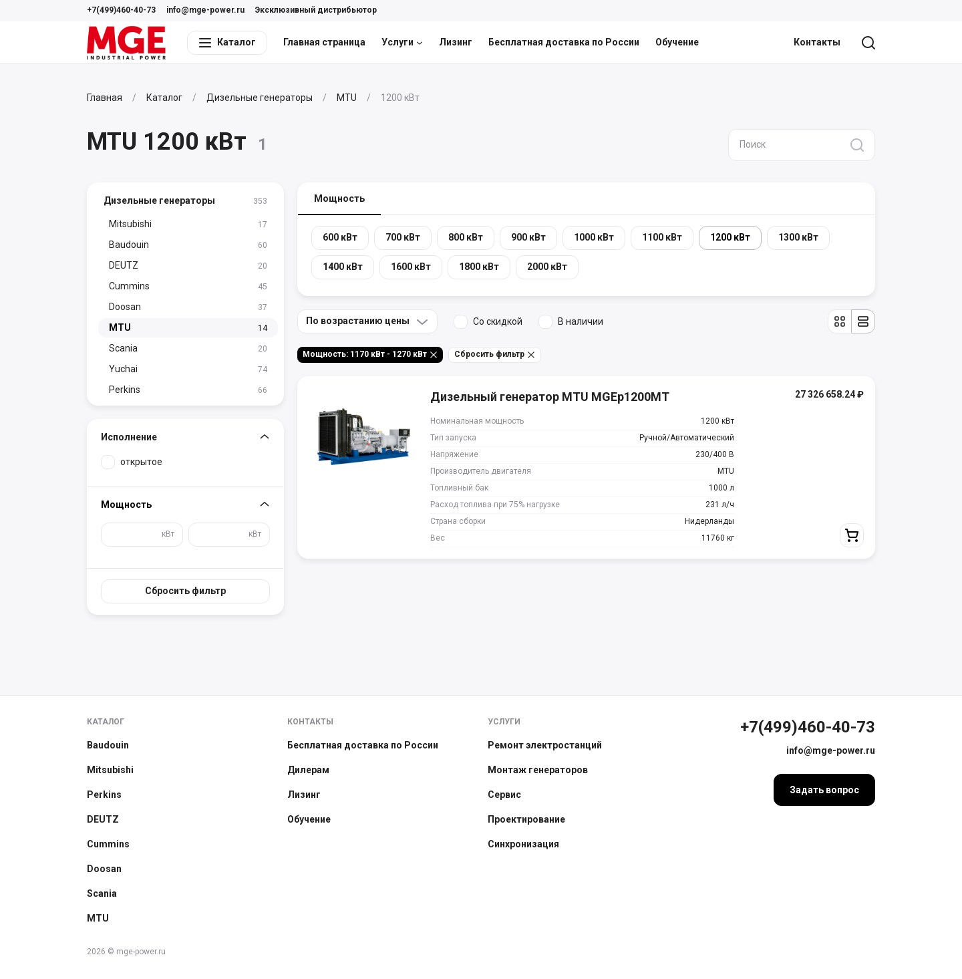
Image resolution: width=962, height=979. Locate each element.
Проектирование (526, 819)
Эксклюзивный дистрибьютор (316, 10)
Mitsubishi (110, 769)
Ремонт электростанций (545, 745)
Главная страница (324, 42)
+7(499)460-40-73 (121, 10)
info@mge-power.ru (205, 10)
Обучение (677, 42)
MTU (98, 918)
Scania (102, 893)
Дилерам (308, 769)
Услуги (402, 42)
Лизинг (455, 42)
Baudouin (108, 745)
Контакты (817, 42)
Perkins (104, 794)
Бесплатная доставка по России (563, 42)
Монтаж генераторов (538, 769)
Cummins (108, 844)
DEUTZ (103, 819)
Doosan (104, 868)
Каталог (105, 721)
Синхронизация (523, 844)
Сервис (504, 794)
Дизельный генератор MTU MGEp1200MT (549, 397)
